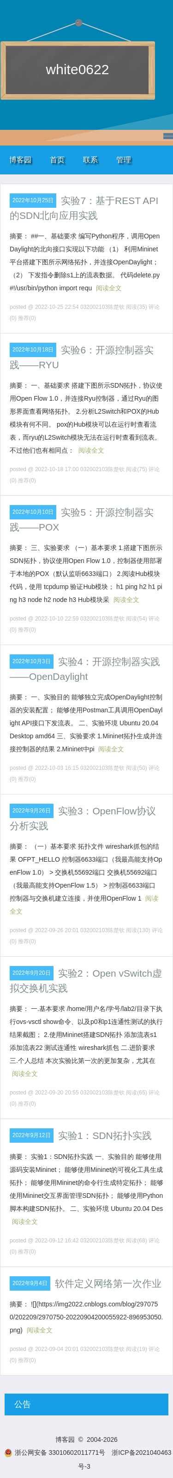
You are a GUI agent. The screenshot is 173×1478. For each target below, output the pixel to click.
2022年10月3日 (31, 661)
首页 (57, 160)
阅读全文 (109, 288)
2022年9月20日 (31, 973)
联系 (90, 160)
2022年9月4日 (30, 1283)
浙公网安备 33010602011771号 (55, 1452)
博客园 (20, 160)
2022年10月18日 (33, 349)
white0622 (77, 69)
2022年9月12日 (31, 1135)
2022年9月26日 (31, 810)
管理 (123, 160)
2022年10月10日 (33, 512)
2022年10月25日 (33, 200)
